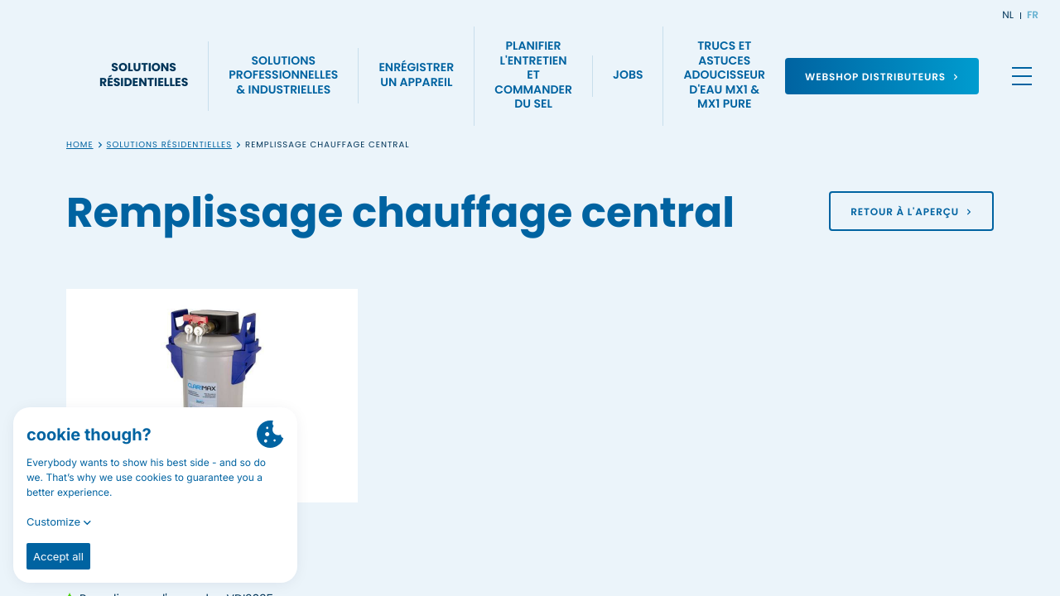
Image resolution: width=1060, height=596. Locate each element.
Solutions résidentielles (170, 145)
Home (80, 145)
